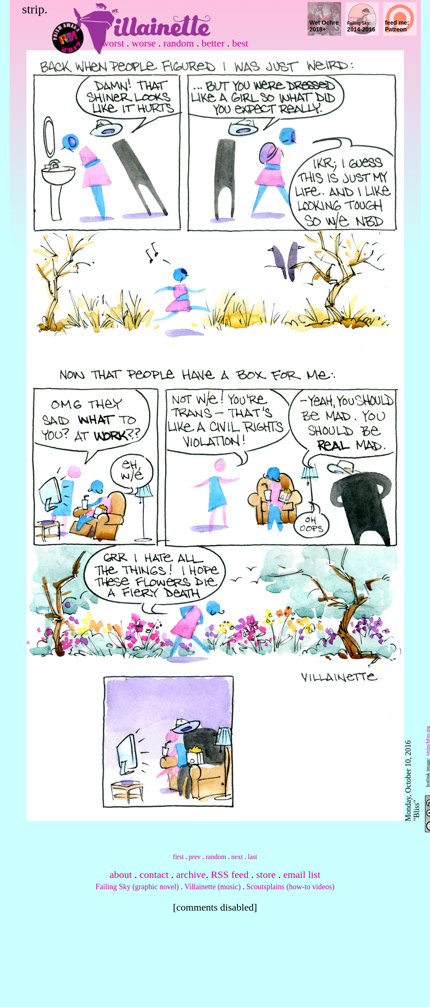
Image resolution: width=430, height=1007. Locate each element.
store (266, 874)
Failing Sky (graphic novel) (137, 887)
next (237, 856)
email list (302, 874)
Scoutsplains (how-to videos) (290, 887)
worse (144, 43)
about (120, 874)
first (178, 856)
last (252, 856)
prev (195, 856)
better (212, 43)
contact (154, 874)
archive (191, 874)
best (240, 43)
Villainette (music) (212, 887)
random (178, 43)
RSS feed (229, 874)
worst (113, 43)
